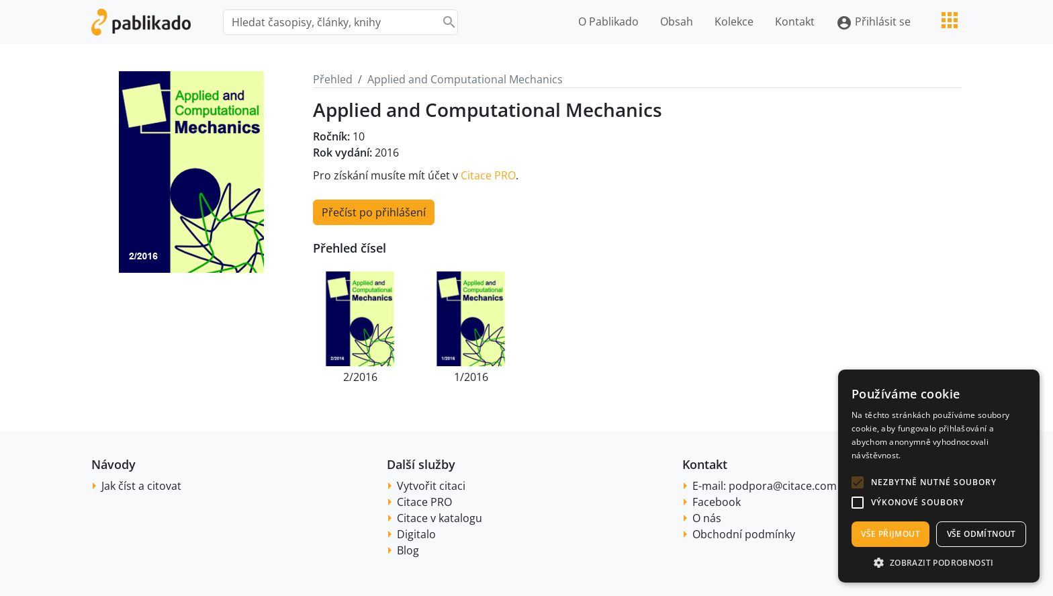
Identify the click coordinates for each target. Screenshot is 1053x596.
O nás (706, 518)
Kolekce (734, 21)
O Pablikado (608, 21)
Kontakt (795, 21)
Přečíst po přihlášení (374, 212)
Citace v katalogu (439, 518)
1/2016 (471, 377)
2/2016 (360, 377)
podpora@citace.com (783, 485)
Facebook (716, 502)
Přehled (333, 79)
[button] (857, 482)
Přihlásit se (873, 22)
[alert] (939, 476)
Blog (408, 550)
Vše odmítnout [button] (981, 534)
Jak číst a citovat (141, 485)
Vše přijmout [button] (890, 534)
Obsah (676, 21)
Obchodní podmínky (743, 534)
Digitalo (416, 534)
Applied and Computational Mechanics (465, 79)
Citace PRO (488, 175)
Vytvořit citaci (431, 485)
